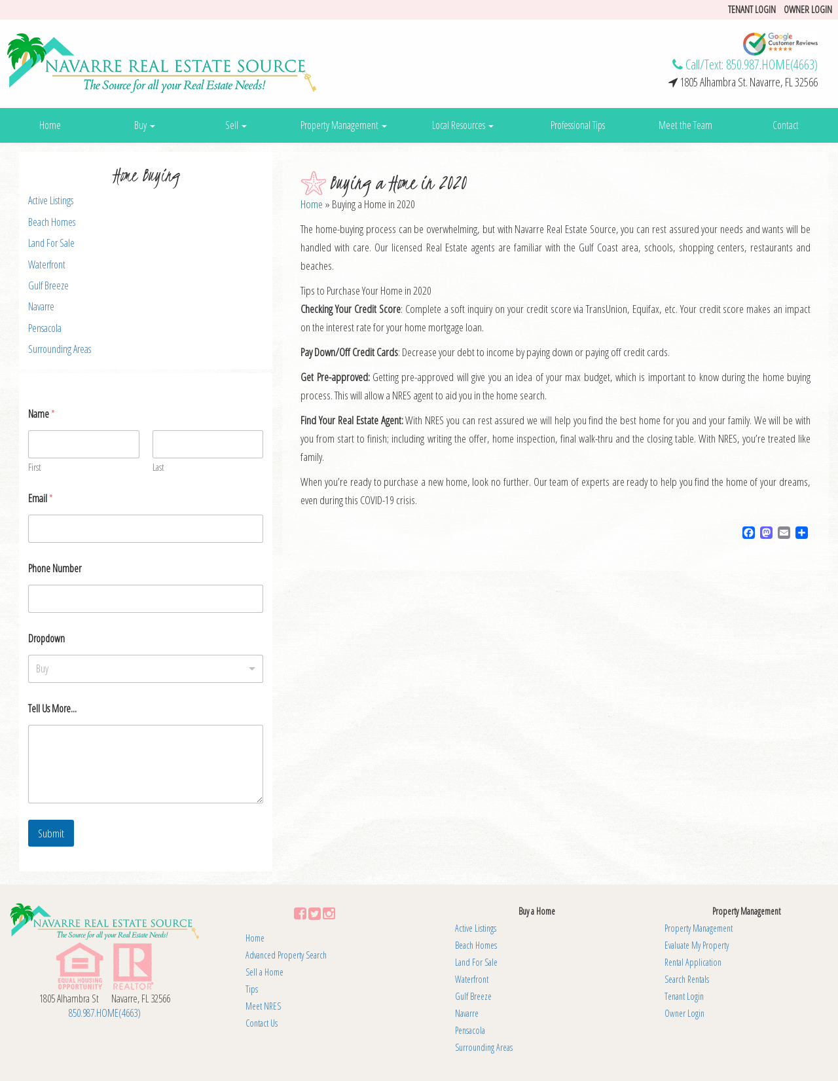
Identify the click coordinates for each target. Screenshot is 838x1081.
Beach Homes (51, 222)
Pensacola (45, 328)
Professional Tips (578, 125)
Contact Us (262, 1023)
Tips (252, 989)
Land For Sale (51, 243)
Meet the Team (685, 125)
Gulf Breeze (48, 285)
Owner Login (808, 9)
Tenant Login (684, 996)
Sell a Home (264, 972)
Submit (51, 833)
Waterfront (46, 264)
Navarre (41, 306)
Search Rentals (687, 979)
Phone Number (54, 568)
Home (50, 125)
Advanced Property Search (286, 955)
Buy (144, 125)
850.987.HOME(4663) (772, 64)
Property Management (344, 125)
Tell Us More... (52, 709)
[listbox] (145, 669)
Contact (786, 125)
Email (40, 498)
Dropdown (46, 638)
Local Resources (463, 125)
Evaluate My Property (697, 945)
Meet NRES (263, 1006)
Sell (236, 125)
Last (158, 467)
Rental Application (693, 962)
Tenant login (752, 9)
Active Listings (50, 200)
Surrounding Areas (59, 349)
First (34, 467)
